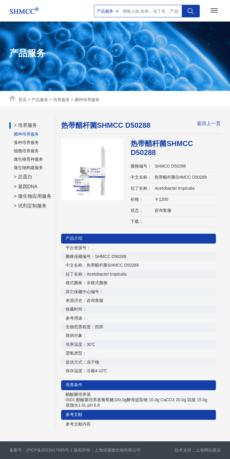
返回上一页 (209, 123)
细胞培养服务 (26, 150)
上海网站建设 (208, 450)
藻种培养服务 (26, 142)
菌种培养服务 (87, 99)
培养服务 (61, 99)
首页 (22, 99)
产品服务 (39, 99)
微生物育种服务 (28, 159)
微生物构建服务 (28, 167)
